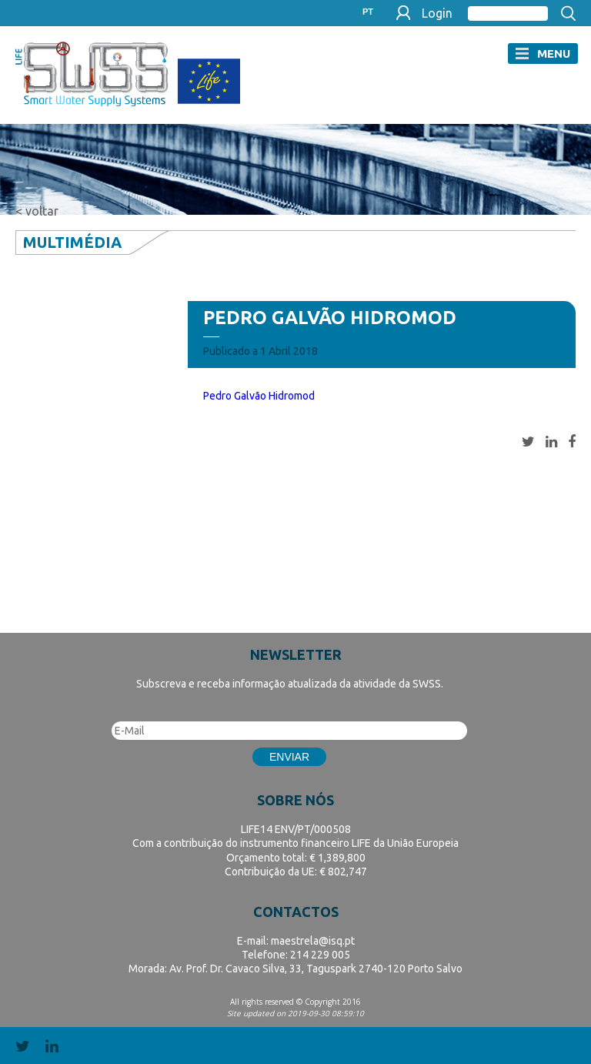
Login (437, 13)
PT (367, 12)
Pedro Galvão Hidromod (259, 396)
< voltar (36, 211)
